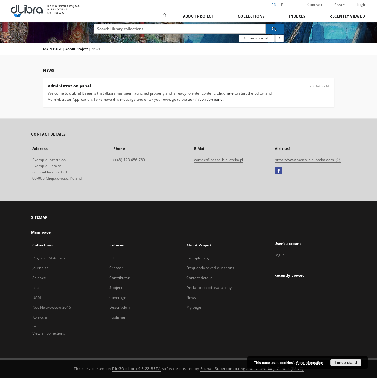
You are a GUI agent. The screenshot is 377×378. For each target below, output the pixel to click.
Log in (279, 255)
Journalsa (40, 267)
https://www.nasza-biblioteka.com (308, 159)
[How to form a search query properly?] (280, 38)
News (191, 297)
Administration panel (69, 86)
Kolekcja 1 (41, 317)
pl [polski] (283, 5)
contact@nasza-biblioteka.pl (218, 159)
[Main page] (164, 16)
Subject (115, 287)
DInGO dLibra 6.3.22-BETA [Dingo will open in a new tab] (136, 368)
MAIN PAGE (52, 49)
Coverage (117, 297)
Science (39, 277)
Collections (251, 16)
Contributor (119, 277)
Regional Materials (48, 258)
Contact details (199, 277)
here (230, 93)
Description (119, 307)
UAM (36, 297)
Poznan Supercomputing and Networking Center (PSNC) (252, 368)
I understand (346, 362)
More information (309, 362)
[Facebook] (278, 171)
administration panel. (206, 99)
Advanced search (256, 38)
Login (361, 4)
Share (339, 4)
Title (113, 258)
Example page (198, 258)
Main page (41, 232)
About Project (198, 16)
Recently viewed (347, 16)
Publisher (117, 317)
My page (193, 307)
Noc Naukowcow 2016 (51, 307)
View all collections (48, 333)
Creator (116, 267)
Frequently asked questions (210, 267)
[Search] (275, 29)
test (35, 287)
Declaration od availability (209, 287)
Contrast (315, 4)
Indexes (297, 16)
